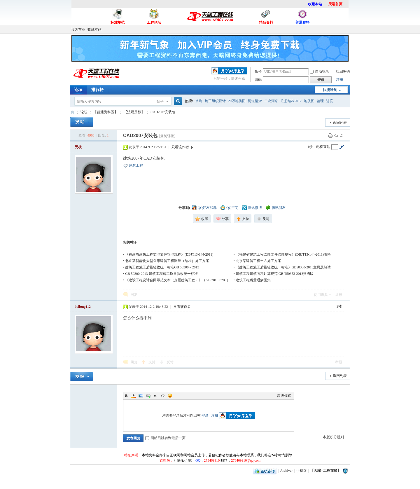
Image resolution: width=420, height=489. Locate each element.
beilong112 (83, 307)
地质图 (309, 101)
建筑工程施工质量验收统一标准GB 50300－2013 (162, 267)
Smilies (170, 396)
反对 (170, 362)
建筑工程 (136, 165)
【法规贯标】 (134, 112)
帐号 (258, 71)
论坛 (78, 90)
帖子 (160, 101)
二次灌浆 (271, 101)
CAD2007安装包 (162, 112)
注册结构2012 (291, 101)
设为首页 (78, 29)
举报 (338, 295)
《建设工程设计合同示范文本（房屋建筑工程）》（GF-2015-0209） (177, 280)
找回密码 (343, 71)
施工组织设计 (215, 101)
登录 (205, 415)
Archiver (286, 471)
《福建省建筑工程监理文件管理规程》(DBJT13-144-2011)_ (170, 254)
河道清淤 (255, 101)
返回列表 (340, 122)
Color (133, 396)
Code (163, 396)
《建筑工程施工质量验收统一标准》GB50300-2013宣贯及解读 (283, 267)
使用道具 (321, 295)
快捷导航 (330, 90)
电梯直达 (323, 147)
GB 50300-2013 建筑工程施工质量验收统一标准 (161, 274)
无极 (78, 147)
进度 (329, 101)
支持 (152, 362)
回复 (133, 295)
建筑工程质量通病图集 (253, 280)
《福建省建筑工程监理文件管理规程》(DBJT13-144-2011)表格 (283, 254)
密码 (258, 80)
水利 (198, 101)
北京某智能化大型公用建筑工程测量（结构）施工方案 (167, 261)
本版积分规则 (333, 437)
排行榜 (97, 90)
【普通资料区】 (105, 112)
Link (148, 396)
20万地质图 (237, 101)
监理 (320, 101)
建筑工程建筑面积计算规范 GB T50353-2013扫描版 (275, 274)
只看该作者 (180, 147)
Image (141, 396)
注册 (339, 80)
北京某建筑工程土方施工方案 (258, 261)
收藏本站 (95, 29)
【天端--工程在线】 (72, 112)
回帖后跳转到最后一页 (165, 438)
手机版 (301, 471)
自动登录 (319, 71)
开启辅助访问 (348, 29)
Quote (155, 396)
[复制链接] (167, 136)
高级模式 (284, 396)
